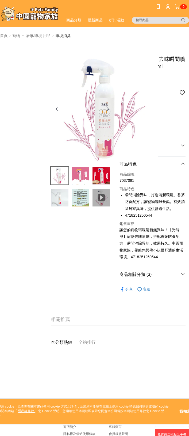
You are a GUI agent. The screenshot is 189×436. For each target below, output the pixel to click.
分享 (126, 289)
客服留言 (115, 427)
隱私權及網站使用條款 (79, 434)
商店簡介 (69, 427)
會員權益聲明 (118, 434)
